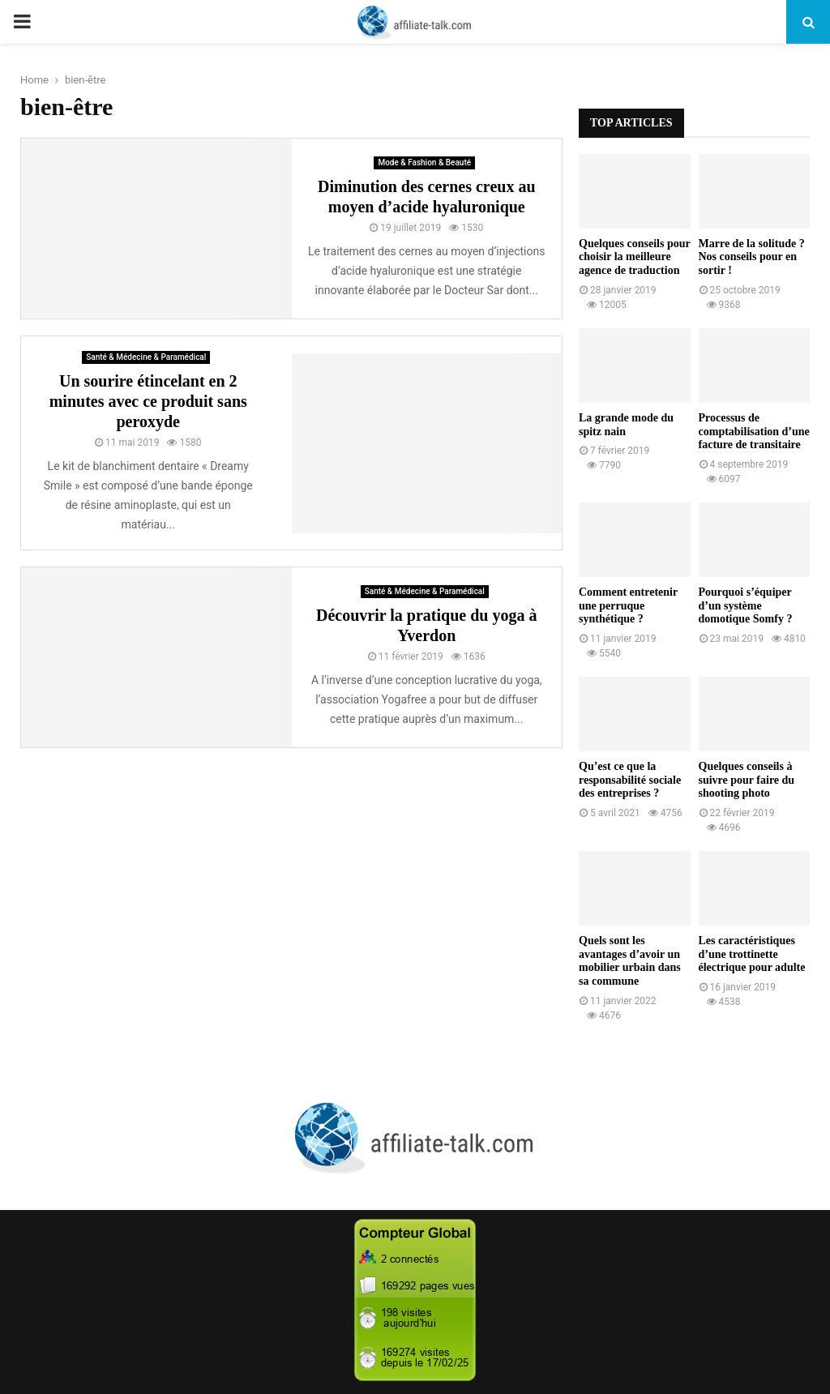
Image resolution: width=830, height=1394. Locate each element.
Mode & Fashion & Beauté (424, 162)
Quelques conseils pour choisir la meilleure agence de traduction (634, 257)
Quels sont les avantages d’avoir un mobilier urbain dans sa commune (630, 960)
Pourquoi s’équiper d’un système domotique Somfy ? (746, 606)
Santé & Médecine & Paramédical (146, 357)
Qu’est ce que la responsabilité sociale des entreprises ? (630, 780)
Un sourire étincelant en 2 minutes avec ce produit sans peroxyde (148, 401)
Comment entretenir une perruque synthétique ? (628, 606)
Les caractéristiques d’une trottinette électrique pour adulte (752, 954)
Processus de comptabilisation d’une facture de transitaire (754, 431)
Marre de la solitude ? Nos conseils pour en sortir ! (752, 257)
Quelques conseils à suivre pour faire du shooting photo (747, 780)
